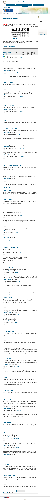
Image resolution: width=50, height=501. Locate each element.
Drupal (26, 497)
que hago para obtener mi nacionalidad (10, 240)
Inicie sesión (5, 70)
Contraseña (40, 21)
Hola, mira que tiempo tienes (9, 105)
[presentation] (44, 26)
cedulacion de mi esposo (8, 190)
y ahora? (5, 112)
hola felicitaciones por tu (9, 73)
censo (5, 448)
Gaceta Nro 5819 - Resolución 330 (7, 52)
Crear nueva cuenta (41, 33)
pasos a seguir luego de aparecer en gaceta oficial (12, 411)
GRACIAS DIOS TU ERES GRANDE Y (9, 58)
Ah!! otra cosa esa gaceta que (8, 297)
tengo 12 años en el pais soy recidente (12, 290)
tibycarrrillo (6, 457)
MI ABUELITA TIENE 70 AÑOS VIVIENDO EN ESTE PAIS (12, 165)
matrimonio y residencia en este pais (10, 475)
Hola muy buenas (6, 464)
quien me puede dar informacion (9, 174)
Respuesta (6, 340)
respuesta (6, 181)
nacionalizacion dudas (7, 422)
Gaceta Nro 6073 (5, 54)
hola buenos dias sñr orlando (8, 315)
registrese (8, 70)
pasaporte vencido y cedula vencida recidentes (13, 282)
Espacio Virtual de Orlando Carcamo (18, 2)
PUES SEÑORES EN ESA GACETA (9, 66)
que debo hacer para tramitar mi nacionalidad (11, 247)
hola (4, 432)
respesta (6, 120)
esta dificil (6, 377)
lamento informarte (8, 226)
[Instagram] (8, 56)
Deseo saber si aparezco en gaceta (9, 390)
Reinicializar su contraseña (42, 34)
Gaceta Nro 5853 (5, 53)
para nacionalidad (8, 358)
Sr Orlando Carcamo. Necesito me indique (10, 128)
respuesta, (6, 307)
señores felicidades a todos (8, 82)
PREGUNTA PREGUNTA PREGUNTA (9, 331)
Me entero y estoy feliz (7, 399)
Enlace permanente (22, 57)
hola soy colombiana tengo (8, 143)
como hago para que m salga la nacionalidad (11, 267)
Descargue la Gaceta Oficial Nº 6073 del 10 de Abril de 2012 (14, 43)
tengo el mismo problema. (9, 484)
